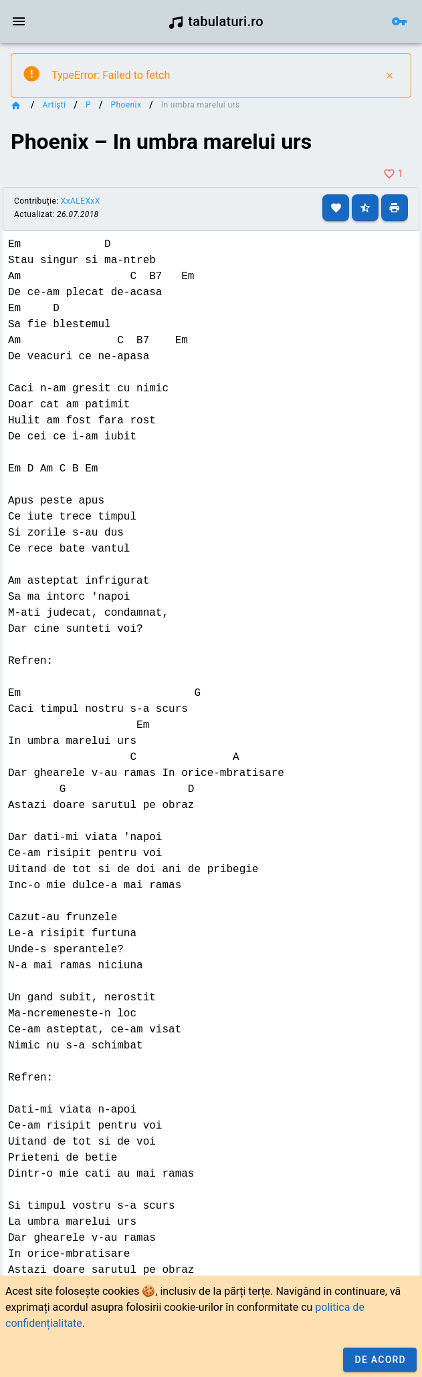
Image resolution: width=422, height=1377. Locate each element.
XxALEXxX (80, 201)
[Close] (389, 75)
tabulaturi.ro (215, 21)
